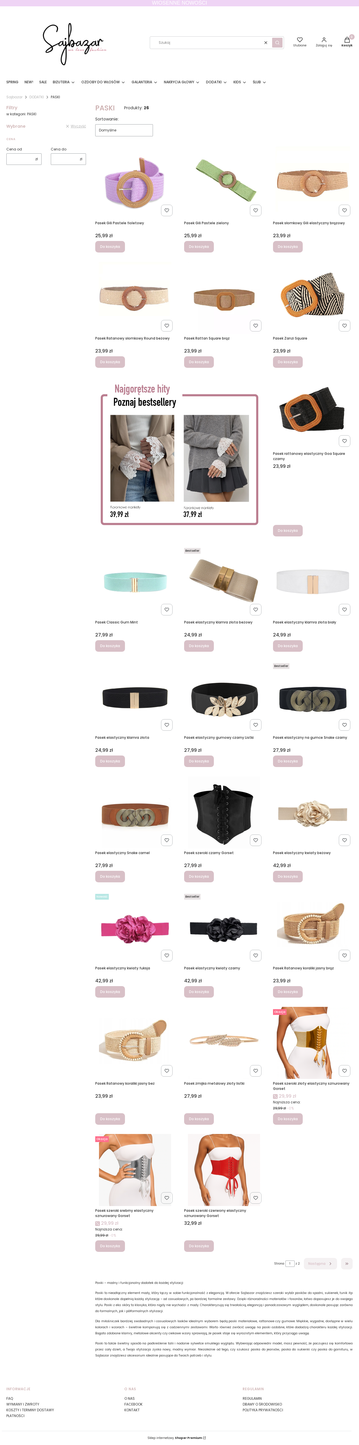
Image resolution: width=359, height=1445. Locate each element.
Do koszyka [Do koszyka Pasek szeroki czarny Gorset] (199, 876)
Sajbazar (14, 97)
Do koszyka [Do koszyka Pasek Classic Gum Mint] (110, 645)
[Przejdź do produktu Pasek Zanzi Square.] (313, 298)
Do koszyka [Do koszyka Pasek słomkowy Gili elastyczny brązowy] (288, 246)
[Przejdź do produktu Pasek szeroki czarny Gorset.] (224, 812)
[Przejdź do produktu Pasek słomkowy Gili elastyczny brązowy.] (313, 182)
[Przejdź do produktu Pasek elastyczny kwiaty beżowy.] (313, 812)
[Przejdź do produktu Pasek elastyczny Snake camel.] (135, 812)
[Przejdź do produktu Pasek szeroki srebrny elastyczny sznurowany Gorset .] (135, 1170)
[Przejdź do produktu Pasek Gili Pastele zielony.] (224, 182)
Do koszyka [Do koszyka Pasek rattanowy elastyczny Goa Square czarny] (288, 530)
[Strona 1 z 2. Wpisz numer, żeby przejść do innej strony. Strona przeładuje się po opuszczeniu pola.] (290, 1264)
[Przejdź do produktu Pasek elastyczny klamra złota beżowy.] (224, 582)
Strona (279, 1263)
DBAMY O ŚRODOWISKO (262, 1404)
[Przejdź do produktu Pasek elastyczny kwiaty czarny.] (224, 928)
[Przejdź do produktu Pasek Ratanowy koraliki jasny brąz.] (313, 928)
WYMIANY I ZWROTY (22, 1404)
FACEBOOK (133, 1404)
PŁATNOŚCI (15, 1415)
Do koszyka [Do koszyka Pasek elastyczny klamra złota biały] (288, 645)
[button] (277, 43)
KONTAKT (132, 1410)
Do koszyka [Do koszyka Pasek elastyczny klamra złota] (110, 761)
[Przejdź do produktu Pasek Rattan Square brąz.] (224, 298)
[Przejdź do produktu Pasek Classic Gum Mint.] (135, 582)
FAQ (9, 1398)
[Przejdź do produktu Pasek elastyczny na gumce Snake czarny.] (313, 697)
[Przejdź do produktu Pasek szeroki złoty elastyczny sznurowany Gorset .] (313, 1043)
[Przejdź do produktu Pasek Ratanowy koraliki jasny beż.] (135, 1043)
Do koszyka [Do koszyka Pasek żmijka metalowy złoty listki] (199, 1118)
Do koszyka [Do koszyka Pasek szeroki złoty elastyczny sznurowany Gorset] (288, 1118)
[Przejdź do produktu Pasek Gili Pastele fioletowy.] (135, 182)
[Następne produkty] (320, 1263)
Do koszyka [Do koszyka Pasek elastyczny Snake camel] (110, 876)
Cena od (14, 149)
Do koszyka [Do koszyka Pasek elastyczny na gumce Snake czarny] (288, 761)
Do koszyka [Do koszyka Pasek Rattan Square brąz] (199, 361)
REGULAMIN (252, 1398)
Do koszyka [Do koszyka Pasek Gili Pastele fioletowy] (110, 246)
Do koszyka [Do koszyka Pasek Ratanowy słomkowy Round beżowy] (110, 361)
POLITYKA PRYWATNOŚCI (263, 1410)
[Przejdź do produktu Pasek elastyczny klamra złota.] (135, 697)
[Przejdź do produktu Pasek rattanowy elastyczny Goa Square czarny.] (313, 413)
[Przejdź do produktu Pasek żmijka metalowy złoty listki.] (224, 1043)
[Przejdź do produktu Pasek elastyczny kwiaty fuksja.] (135, 928)
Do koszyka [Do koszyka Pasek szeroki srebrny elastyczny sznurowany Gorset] (110, 1246)
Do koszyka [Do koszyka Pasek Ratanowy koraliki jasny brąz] (288, 991)
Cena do (58, 149)
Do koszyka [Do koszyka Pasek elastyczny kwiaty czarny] (199, 991)
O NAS (129, 1398)
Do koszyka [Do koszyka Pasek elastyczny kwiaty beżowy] (288, 876)
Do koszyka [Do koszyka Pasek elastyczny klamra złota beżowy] (199, 645)
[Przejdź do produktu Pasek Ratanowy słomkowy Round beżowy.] (135, 298)
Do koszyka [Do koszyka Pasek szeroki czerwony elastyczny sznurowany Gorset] (199, 1246)
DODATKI (36, 97)
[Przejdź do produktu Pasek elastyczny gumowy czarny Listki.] (224, 697)
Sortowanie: (107, 119)
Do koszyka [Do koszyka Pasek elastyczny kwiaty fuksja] (110, 991)
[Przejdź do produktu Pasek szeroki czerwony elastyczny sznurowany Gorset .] (224, 1170)
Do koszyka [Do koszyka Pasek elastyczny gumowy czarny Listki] (199, 761)
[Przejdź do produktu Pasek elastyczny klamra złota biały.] (313, 582)
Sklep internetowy (174, 1438)
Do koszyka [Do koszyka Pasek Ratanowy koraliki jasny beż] (110, 1118)
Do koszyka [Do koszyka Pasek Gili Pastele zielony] (199, 246)
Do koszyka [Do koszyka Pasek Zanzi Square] (288, 361)
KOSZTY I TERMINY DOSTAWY (30, 1410)
